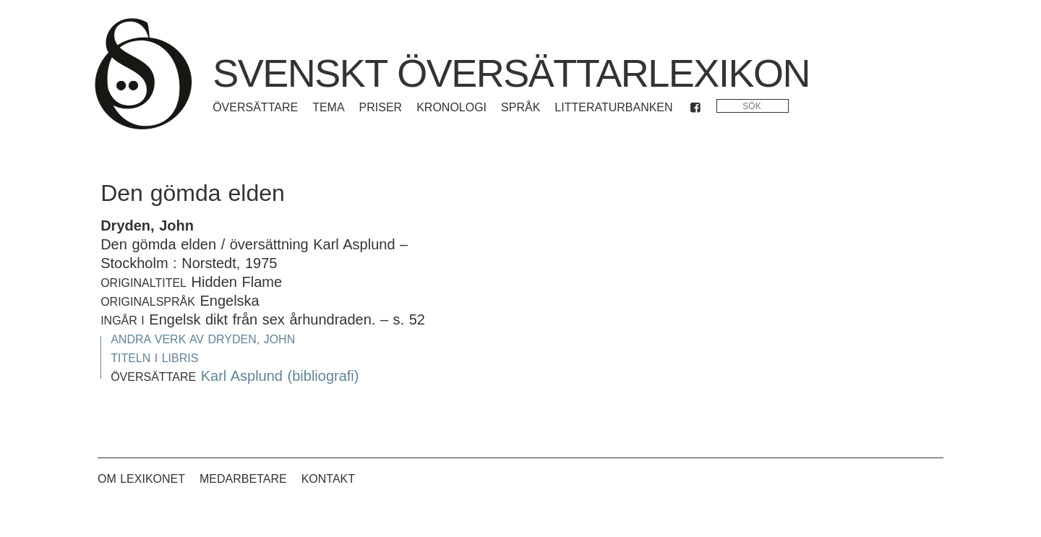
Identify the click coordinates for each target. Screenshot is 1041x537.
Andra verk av (203, 339)
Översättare (255, 107)
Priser (381, 107)
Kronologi (451, 107)
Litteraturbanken (613, 107)
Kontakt (328, 479)
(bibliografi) (323, 376)
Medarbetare (243, 479)
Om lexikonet (141, 479)
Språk (520, 107)
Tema (328, 107)
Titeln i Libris (154, 358)
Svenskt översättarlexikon (511, 73)
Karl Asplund (242, 376)
